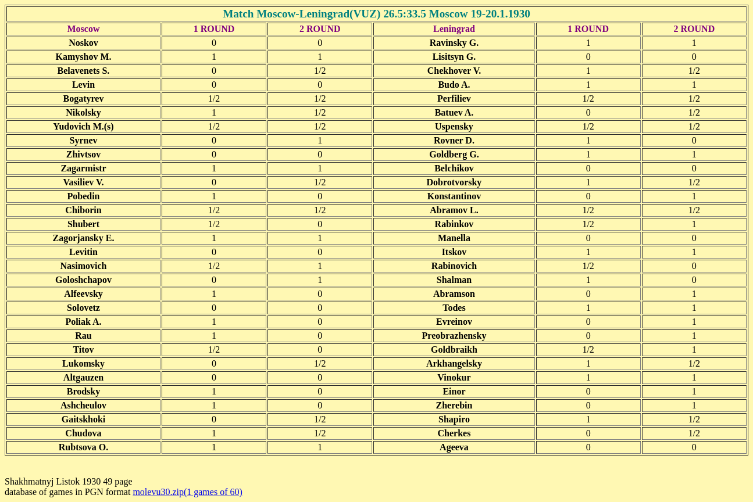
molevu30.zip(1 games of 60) (187, 492)
